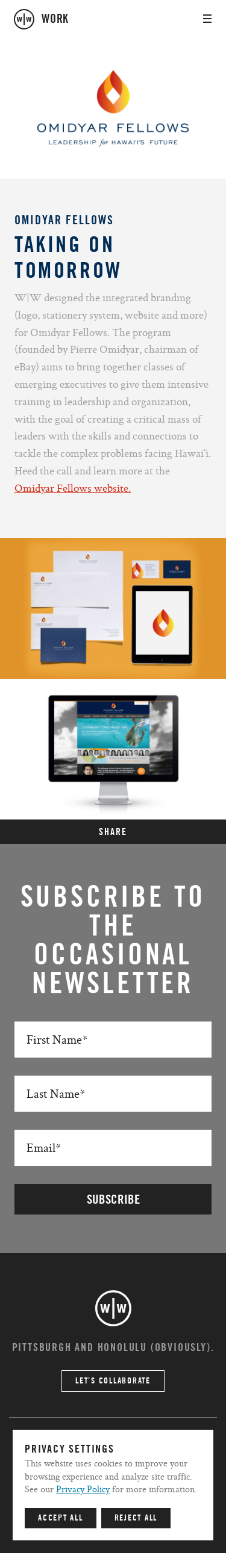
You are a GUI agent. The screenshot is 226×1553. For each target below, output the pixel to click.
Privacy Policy (83, 1489)
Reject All (136, 1518)
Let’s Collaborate (113, 1381)
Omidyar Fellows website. (72, 487)
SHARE (113, 832)
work (55, 19)
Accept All (60, 1518)
